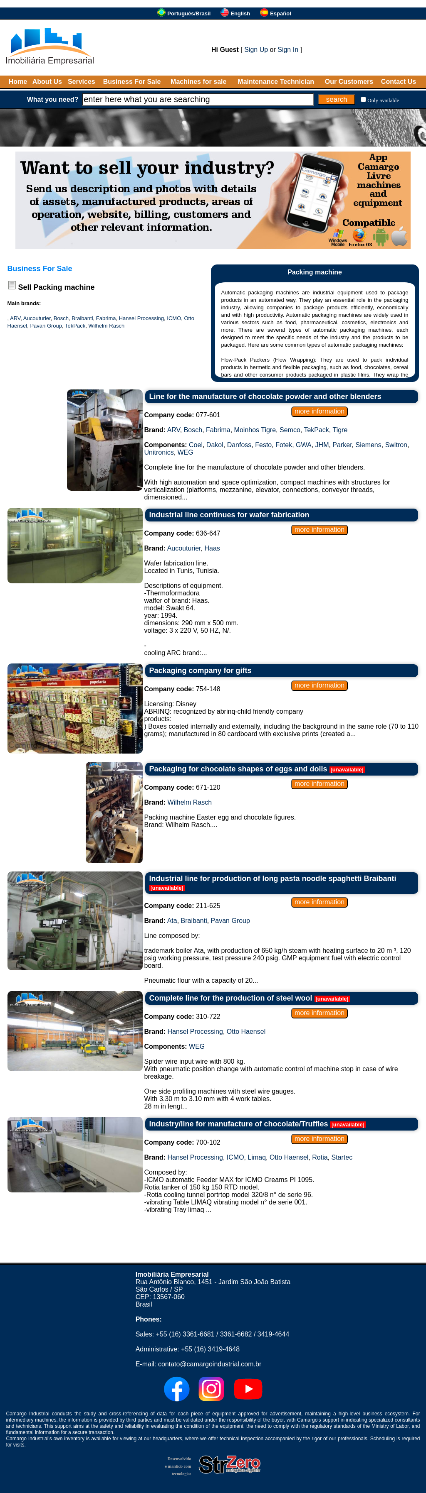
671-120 (182, 787)
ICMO (174, 318)
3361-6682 (236, 1334)
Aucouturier (37, 318)
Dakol (214, 444)
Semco (290, 429)
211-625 (182, 905)
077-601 (182, 415)
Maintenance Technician (276, 81)
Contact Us (398, 81)
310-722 (182, 1016)
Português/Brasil (189, 13)
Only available (383, 100)
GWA (304, 444)
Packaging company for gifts (200, 670)
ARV (15, 318)
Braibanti (82, 318)
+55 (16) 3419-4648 (210, 1349)
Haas (212, 548)
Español (280, 13)
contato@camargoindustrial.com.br (209, 1364)
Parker (342, 444)
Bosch (61, 318)
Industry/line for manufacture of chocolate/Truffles (238, 1124)
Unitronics (159, 452)
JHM (322, 444)
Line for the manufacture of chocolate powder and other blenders (265, 396)
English (240, 13)
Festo (263, 444)
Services (81, 81)
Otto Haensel (246, 1031)
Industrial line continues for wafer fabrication (229, 515)
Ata (172, 920)
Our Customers (349, 81)
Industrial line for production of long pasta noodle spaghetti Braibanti (272, 878)
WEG (185, 452)
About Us (47, 81)
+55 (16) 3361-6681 (185, 1334)
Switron (396, 444)
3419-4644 (274, 1334)
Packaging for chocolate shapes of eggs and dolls (238, 769)
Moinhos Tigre (255, 429)
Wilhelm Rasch (106, 326)
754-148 (182, 689)
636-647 (182, 533)
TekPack (75, 326)
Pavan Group (46, 326)
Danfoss (239, 444)
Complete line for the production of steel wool (230, 998)
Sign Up (256, 49)
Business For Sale (132, 81)
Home (18, 81)
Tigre (339, 429)
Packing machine (64, 287)
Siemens (368, 444)
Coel (196, 444)
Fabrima (106, 318)
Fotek (283, 444)
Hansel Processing (141, 318)
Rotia (319, 1157)
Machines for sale (198, 81)
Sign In (287, 49)
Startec (341, 1157)
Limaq (257, 1157)
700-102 (182, 1142)
